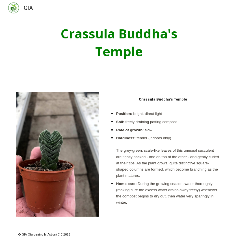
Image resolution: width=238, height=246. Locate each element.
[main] (119, 42)
